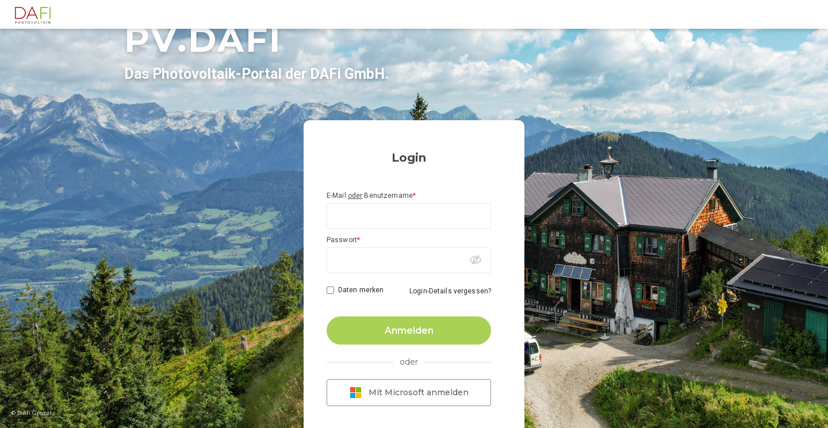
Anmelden (409, 330)
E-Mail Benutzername (371, 196)
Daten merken (361, 290)
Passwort (343, 240)
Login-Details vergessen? (450, 291)
